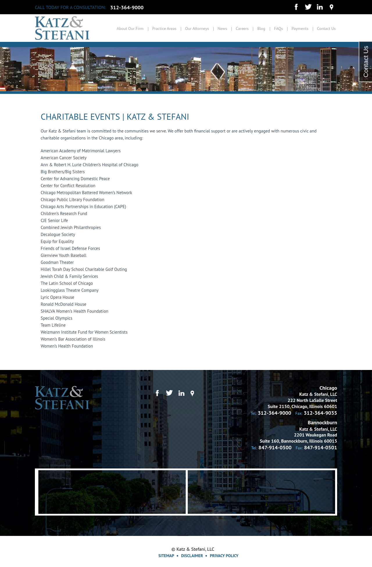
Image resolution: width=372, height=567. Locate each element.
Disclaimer (192, 555)
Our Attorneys (197, 28)
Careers (242, 28)
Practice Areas (164, 28)
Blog (261, 28)
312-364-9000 (127, 7)
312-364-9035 (320, 412)
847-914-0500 (274, 447)
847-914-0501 (320, 447)
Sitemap (166, 555)
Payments (299, 28)
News (222, 28)
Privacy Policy (224, 555)
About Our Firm (130, 28)
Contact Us (326, 28)
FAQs (278, 28)
